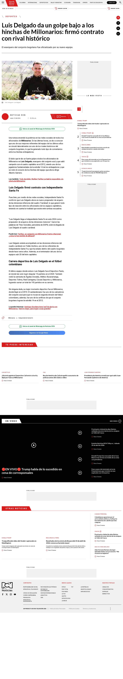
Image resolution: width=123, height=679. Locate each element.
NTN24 (64, 586)
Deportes (11, 17)
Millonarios (11, 317)
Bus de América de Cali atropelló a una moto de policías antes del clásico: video (61, 376)
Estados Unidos (87, 169)
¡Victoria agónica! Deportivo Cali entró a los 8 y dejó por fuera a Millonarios (20, 376)
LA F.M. (64, 593)
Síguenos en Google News (37, 332)
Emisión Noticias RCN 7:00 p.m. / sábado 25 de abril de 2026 (105, 443)
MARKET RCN (106, 593)
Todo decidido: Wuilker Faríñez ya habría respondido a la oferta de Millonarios (36, 180)
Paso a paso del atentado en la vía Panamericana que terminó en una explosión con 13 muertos (96, 160)
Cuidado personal (101, 513)
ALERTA (64, 595)
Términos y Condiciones (89, 609)
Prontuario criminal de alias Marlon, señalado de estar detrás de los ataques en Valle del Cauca (105, 430)
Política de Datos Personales (57, 609)
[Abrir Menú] (3, 2)
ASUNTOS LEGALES (86, 588)
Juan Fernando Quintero (92, 371)
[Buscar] (120, 2)
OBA (42, 598)
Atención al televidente (30, 590)
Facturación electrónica (45, 587)
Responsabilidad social (30, 586)
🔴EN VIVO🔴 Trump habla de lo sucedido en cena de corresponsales (32, 470)
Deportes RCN (44, 2)
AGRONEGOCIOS (85, 591)
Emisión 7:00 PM (114, 8)
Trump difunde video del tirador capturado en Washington (93, 125)
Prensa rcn (26, 598)
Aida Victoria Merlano (102, 546)
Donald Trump (82, 121)
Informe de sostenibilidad (45, 590)
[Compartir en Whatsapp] (118, 34)
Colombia (22, 2)
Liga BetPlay (6, 371)
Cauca (84, 157)
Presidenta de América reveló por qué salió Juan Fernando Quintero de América (102, 376)
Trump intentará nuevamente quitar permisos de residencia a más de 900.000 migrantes (96, 172)
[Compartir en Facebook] (118, 23)
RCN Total (65, 588)
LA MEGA (64, 600)
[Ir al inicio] (11, 3)
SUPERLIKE (105, 591)
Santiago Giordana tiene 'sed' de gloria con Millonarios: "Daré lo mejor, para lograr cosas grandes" (33, 307)
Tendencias (76, 2)
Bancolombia (86, 145)
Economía (67, 2)
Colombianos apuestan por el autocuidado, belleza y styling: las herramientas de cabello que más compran (106, 519)
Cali (44, 371)
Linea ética (44, 596)
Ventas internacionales (48, 594)
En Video (11, 420)
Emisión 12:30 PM (61, 8)
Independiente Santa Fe (26, 317)
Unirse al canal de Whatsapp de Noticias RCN (37, 129)
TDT (72, 586)
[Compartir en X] (118, 28)
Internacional (32, 2)
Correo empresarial (29, 596)
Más (115, 420)
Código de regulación (30, 594)
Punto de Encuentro (96, 2)
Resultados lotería (52, 537)
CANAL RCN (112, 2)
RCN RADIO (65, 591)
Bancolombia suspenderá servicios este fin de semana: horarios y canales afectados (95, 148)
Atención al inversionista (27, 601)
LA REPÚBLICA (85, 586)
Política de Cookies (74, 609)
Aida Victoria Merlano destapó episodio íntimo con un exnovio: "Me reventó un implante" (107, 551)
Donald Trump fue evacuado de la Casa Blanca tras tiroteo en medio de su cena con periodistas (96, 136)
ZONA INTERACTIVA (107, 588)
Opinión (85, 2)
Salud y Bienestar (56, 2)
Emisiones (7, 8)
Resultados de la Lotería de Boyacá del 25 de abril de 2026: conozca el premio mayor (65, 541)
